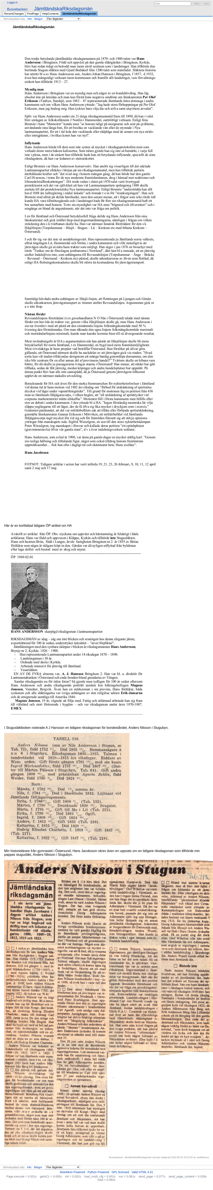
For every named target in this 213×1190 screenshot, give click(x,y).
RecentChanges (14, 13)
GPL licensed (120, 1172)
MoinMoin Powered (72, 1172)
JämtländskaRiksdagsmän (63, 8)
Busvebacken (17, 9)
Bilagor (38, 18)
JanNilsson (202, 1157)
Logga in (12, 2)
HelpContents (50, 13)
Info (29, 18)
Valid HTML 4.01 (142, 1172)
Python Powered (98, 1172)
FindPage (33, 13)
